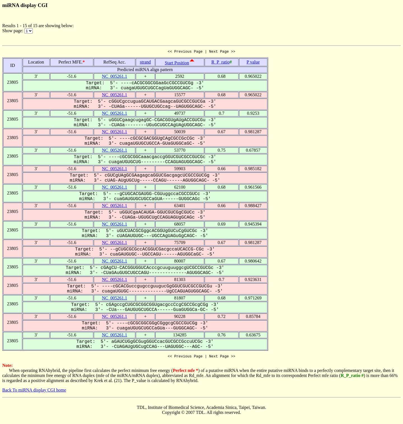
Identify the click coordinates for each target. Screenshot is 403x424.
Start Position (177, 63)
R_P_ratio (220, 62)
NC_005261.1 (114, 77)
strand (145, 62)
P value (253, 62)
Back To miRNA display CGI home (34, 391)
